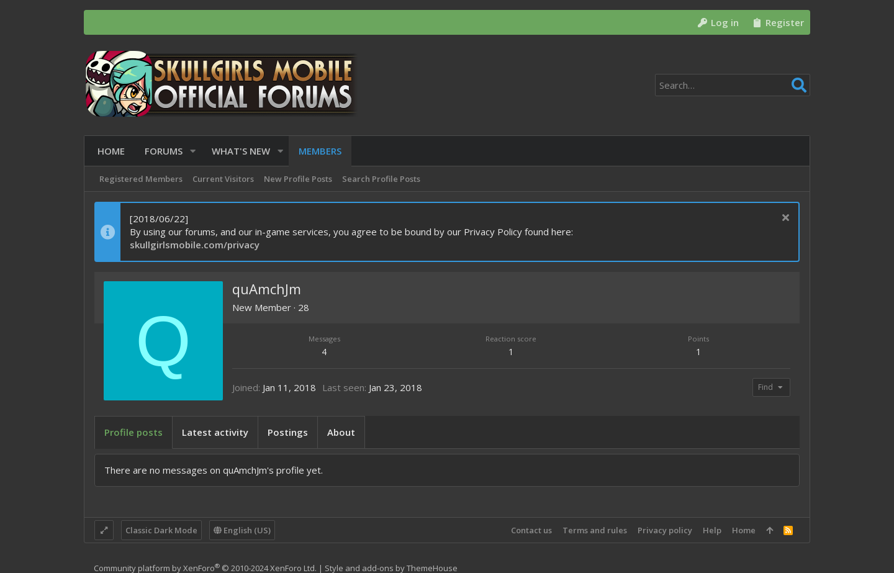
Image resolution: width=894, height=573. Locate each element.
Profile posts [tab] (133, 432)
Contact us (531, 530)
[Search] (733, 85)
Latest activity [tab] (215, 432)
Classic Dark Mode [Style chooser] (161, 530)
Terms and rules (594, 530)
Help (712, 530)
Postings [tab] (288, 432)
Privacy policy (665, 530)
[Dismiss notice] (784, 218)
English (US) (242, 530)
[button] (190, 151)
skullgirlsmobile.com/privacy (195, 244)
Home (744, 530)
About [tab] (341, 432)
